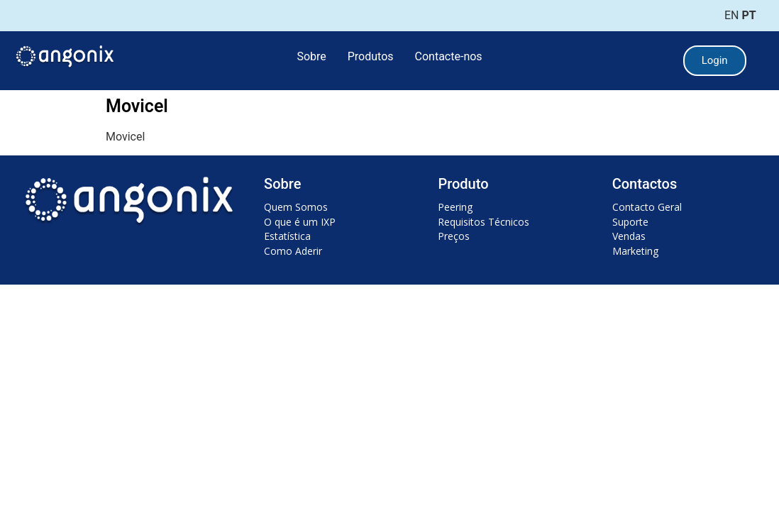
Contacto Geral (647, 207)
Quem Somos (296, 207)
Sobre (311, 56)
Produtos (371, 56)
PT (748, 15)
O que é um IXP (300, 222)
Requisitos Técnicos (483, 222)
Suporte (630, 222)
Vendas (629, 236)
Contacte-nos (448, 56)
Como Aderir (293, 251)
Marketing (635, 251)
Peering (455, 207)
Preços (454, 236)
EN (731, 15)
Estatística (287, 236)
